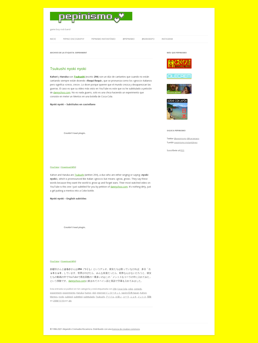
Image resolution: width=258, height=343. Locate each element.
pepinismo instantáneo (103, 39)
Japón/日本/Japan (130, 292)
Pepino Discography (73, 39)
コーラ (126, 296)
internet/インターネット (109, 292)
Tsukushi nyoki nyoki (68, 68)
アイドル (110, 296)
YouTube (55, 167)
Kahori (143, 292)
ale (70, 300)
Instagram (167, 39)
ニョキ (133, 296)
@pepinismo (129, 39)
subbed (69, 296)
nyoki (61, 296)
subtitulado (89, 296)
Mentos (54, 296)
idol (94, 292)
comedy (138, 288)
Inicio (53, 39)
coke (130, 288)
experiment (56, 292)
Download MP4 (68, 167)
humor (88, 292)
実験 (149, 296)
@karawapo (148, 39)
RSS (182, 150)
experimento (69, 292)
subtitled (78, 296)
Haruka (80, 292)
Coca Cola (122, 288)
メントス (142, 296)
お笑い (118, 296)
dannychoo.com (61, 92)
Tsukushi (79, 174)
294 (114, 288)
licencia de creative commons (126, 329)
